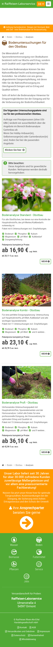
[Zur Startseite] (18, 4)
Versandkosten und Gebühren (20, 631)
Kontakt (22, 627)
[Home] (3, 37)
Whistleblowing (27, 639)
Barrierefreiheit (36, 635)
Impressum (43, 631)
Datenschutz (18, 635)
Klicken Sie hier (13, 149)
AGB (32, 627)
